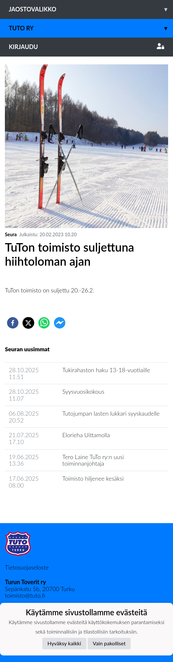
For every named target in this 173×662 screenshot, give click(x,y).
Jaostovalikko (91, 9)
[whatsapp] (44, 323)
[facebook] (13, 323)
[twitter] (28, 323)
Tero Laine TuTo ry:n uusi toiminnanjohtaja (93, 460)
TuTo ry (91, 28)
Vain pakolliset (109, 643)
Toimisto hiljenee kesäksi (92, 478)
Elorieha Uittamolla (86, 435)
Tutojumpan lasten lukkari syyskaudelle (111, 413)
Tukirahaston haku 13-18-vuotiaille (106, 369)
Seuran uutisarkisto (34, 504)
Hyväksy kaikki (64, 643)
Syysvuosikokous (83, 391)
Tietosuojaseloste (27, 567)
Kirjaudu (86, 46)
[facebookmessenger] (59, 323)
